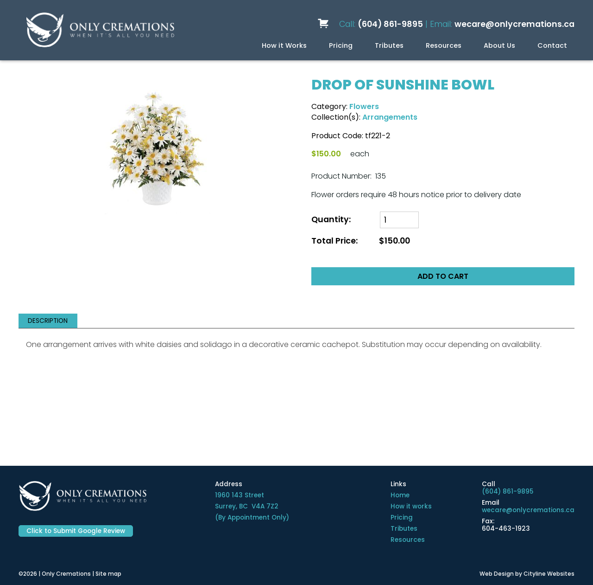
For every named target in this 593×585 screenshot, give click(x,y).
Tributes (389, 45)
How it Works (284, 45)
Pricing (341, 45)
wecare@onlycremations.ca (514, 24)
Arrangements (389, 117)
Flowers (364, 106)
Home (400, 495)
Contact (552, 45)
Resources (443, 45)
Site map (108, 574)
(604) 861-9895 (390, 24)
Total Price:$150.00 (360, 241)
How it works (411, 506)
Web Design (496, 574)
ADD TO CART (442, 276)
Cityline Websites (549, 574)
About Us (499, 45)
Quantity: (331, 219)
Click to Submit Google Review (75, 531)
